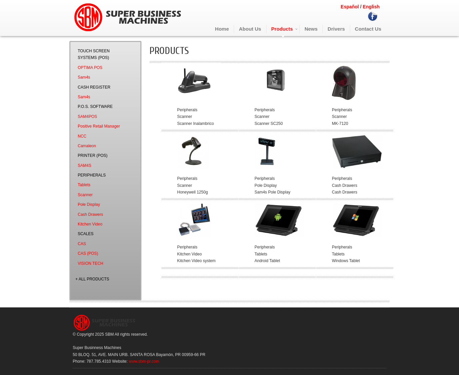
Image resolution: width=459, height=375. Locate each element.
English (371, 6)
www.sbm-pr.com (144, 361)
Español (350, 6)
